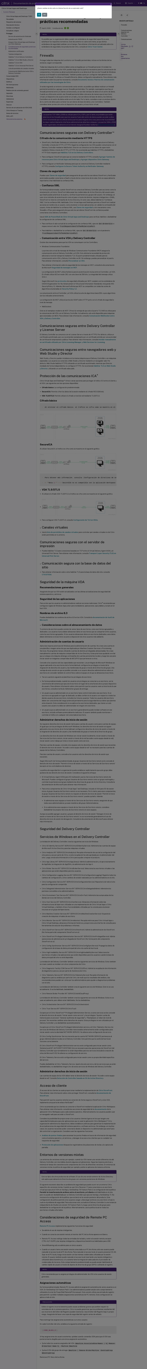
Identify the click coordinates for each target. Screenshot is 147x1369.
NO (44, 15)
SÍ (39, 15)
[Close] (111, 4)
